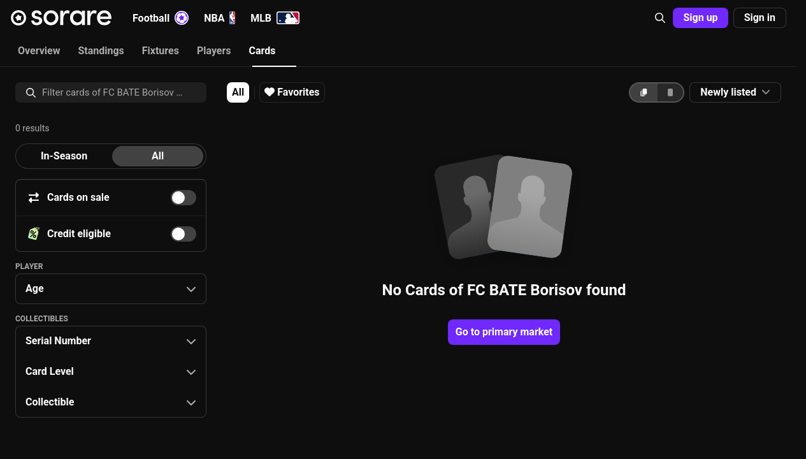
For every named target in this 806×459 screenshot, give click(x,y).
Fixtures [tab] (160, 51)
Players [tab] (214, 51)
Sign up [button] (700, 17)
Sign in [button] (759, 17)
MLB (274, 17)
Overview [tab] (39, 51)
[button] (660, 18)
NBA (219, 17)
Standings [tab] (101, 51)
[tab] (64, 156)
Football (161, 18)
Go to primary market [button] (504, 332)
